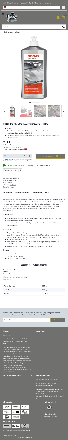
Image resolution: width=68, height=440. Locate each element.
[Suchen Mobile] (31, 26)
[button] (58, 17)
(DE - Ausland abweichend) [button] (42, 166)
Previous (4, 111)
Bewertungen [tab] (37, 192)
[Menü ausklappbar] (3, 13)
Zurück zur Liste (8, 32)
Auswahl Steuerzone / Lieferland (15, 149)
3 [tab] (34, 102)
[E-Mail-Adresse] (27, 320)
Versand (18, 147)
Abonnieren (58, 320)
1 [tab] (30, 102)
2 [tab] (32, 102)
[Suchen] (63, 26)
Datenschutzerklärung (36, 313)
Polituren (13, 185)
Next (63, 111)
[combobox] (31, 7)
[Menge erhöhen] (29, 156)
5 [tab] (38, 102)
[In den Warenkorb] (50, 156)
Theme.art (29, 437)
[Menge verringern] (5, 156)
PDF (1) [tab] (47, 192)
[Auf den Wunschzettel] (20, 170)
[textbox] (31, 7)
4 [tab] (36, 102)
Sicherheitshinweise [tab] (22, 192)
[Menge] (15, 156)
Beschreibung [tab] (7, 192)
